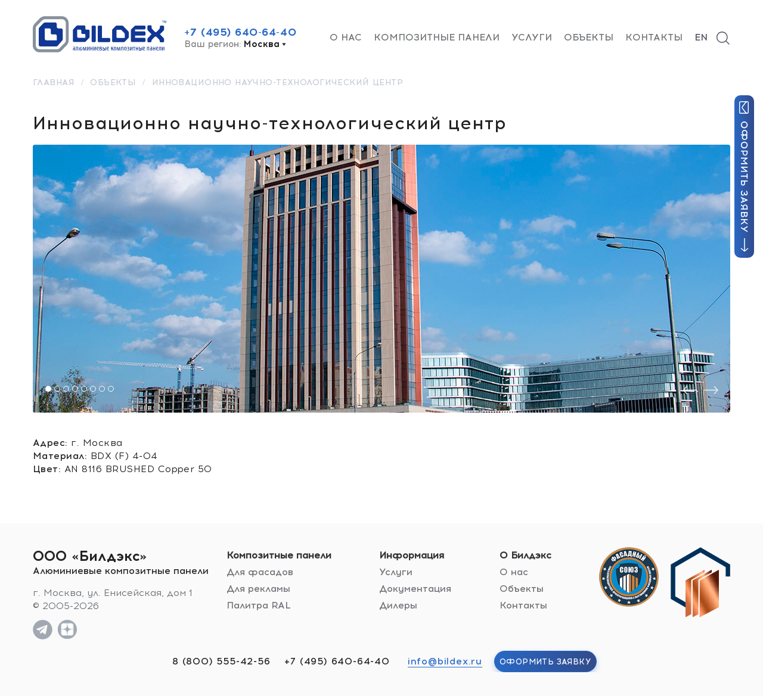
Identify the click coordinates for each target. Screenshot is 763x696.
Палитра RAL (259, 605)
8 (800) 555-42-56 (221, 661)
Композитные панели (437, 37)
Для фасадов (260, 572)
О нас (346, 37)
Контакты (654, 37)
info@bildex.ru (445, 661)
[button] (48, 389)
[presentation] (690, 390)
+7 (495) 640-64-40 (240, 32)
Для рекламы (258, 588)
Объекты (588, 37)
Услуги (531, 37)
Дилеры (398, 605)
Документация (415, 588)
